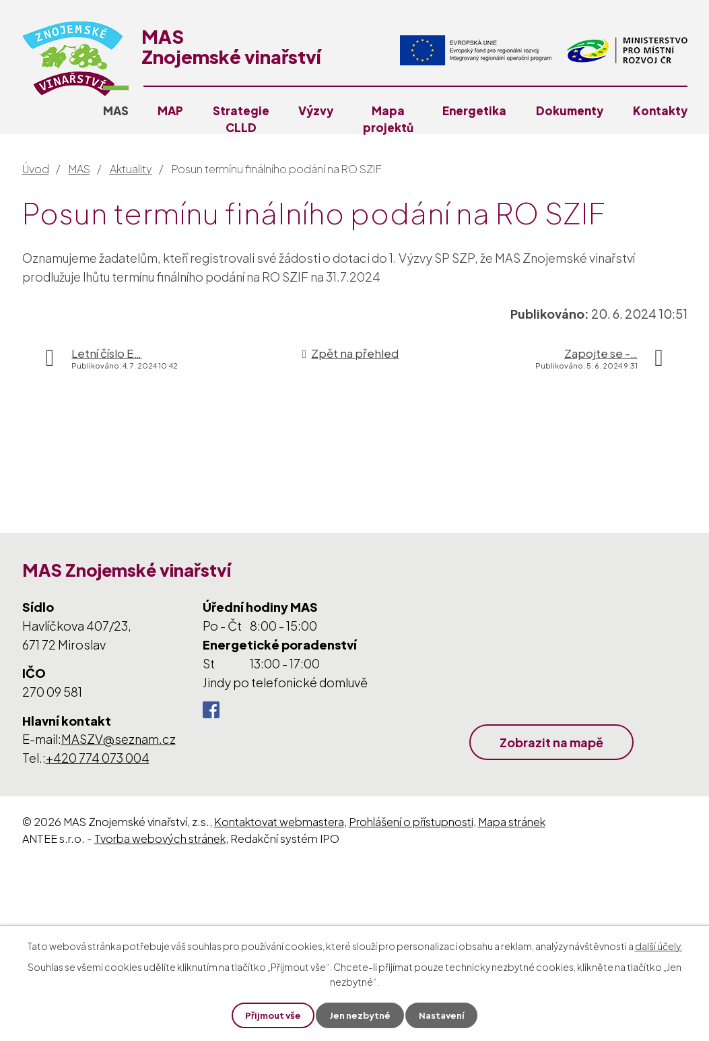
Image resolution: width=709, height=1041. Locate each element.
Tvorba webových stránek (160, 838)
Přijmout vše (269, 1015)
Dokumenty (569, 110)
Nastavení (444, 1015)
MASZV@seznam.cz (118, 739)
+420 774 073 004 (97, 757)
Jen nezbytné (359, 1015)
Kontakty (660, 110)
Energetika (474, 110)
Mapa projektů (388, 119)
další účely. (658, 945)
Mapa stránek (511, 822)
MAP (170, 110)
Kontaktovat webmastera (279, 822)
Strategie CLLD (241, 119)
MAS (116, 110)
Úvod (35, 169)
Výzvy (315, 110)
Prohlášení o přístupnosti (411, 822)
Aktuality (131, 169)
